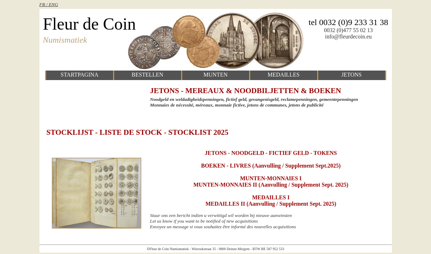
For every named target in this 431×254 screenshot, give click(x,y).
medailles (283, 75)
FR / (44, 4)
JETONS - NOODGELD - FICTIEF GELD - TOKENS (271, 153)
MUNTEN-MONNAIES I (271, 178)
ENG (53, 4)
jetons (351, 75)
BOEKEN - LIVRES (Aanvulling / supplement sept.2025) (270, 166)
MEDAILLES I (270, 197)
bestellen (148, 75)
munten (215, 75)
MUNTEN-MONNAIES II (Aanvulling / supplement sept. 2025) (271, 185)
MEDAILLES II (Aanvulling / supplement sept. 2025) (270, 204)
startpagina (79, 75)
